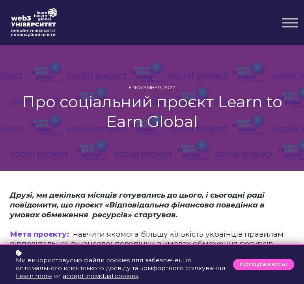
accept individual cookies (100, 276)
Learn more (34, 276)
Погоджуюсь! (263, 264)
